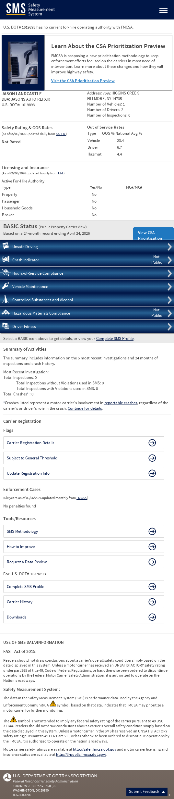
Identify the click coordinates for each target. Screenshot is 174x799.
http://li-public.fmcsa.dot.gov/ (81, 754)
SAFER (61, 133)
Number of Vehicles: (105, 104)
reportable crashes (120, 403)
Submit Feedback (147, 791)
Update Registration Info (28, 473)
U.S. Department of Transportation (55, 775)
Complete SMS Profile (114, 338)
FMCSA (81, 497)
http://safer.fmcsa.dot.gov (94, 749)
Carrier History (19, 602)
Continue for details (85, 408)
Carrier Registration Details (30, 442)
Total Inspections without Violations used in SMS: (59, 383)
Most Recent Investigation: (26, 372)
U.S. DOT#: (11, 104)
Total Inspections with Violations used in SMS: (56, 388)
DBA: (6, 99)
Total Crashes (16, 394)
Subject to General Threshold (32, 458)
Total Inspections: (19, 377)
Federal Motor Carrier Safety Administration (45, 781)
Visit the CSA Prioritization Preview (83, 80)
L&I (61, 173)
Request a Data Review (27, 562)
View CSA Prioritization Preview (150, 238)
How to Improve (21, 546)
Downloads (16, 617)
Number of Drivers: (104, 109)
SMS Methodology (22, 531)
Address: (95, 93)
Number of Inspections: (107, 115)
